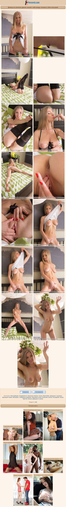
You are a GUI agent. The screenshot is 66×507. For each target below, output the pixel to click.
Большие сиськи (47, 397)
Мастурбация (14, 396)
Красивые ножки (7, 397)
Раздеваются (23, 396)
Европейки (46, 396)
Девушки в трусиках (56, 396)
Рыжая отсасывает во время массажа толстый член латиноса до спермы (32, 475)
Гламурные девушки (25, 397)
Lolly (35, 402)
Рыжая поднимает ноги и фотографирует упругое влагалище (19, 442)
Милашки (15, 397)
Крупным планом (33, 396)
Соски (40, 396)
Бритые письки (27, 398)
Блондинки (56, 397)
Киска (61, 397)
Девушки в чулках (37, 398)
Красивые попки (37, 397)
